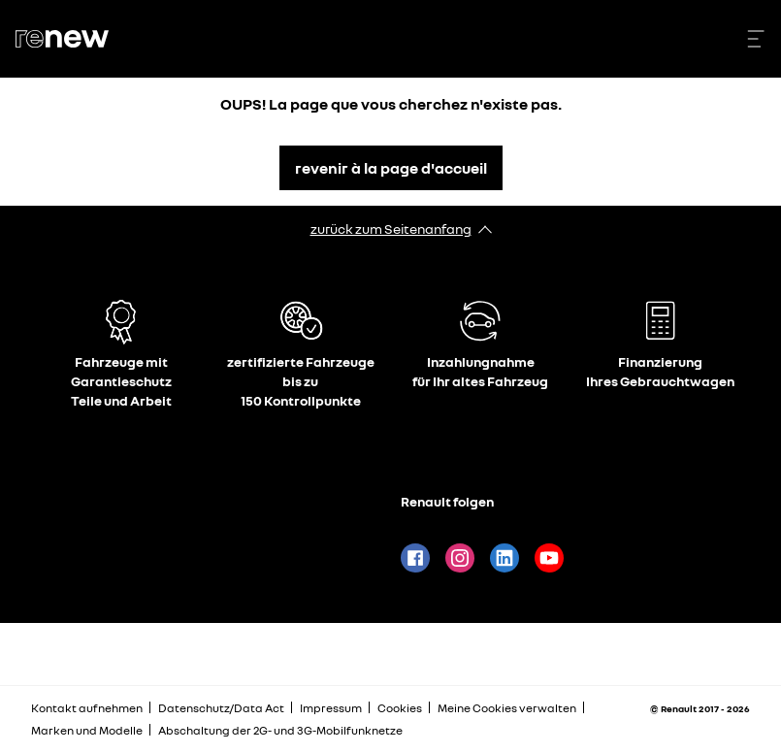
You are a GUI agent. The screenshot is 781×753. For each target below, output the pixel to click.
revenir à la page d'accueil (391, 168)
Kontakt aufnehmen (87, 708)
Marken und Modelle (87, 730)
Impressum (331, 708)
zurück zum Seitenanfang (391, 228)
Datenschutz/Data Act (221, 708)
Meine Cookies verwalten (507, 708)
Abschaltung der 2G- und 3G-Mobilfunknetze (280, 730)
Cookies (399, 708)
